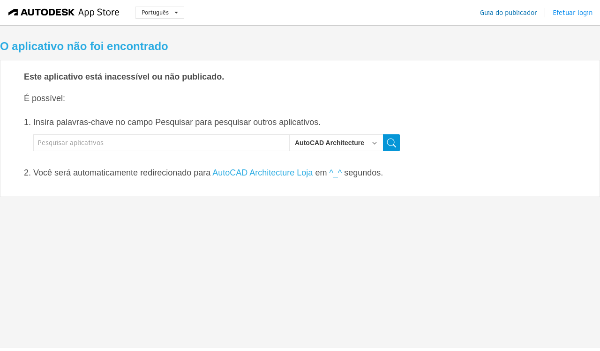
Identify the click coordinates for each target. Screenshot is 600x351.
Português (160, 12)
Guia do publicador (508, 12)
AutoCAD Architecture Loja (262, 172)
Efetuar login (572, 12)
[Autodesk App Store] (64, 13)
